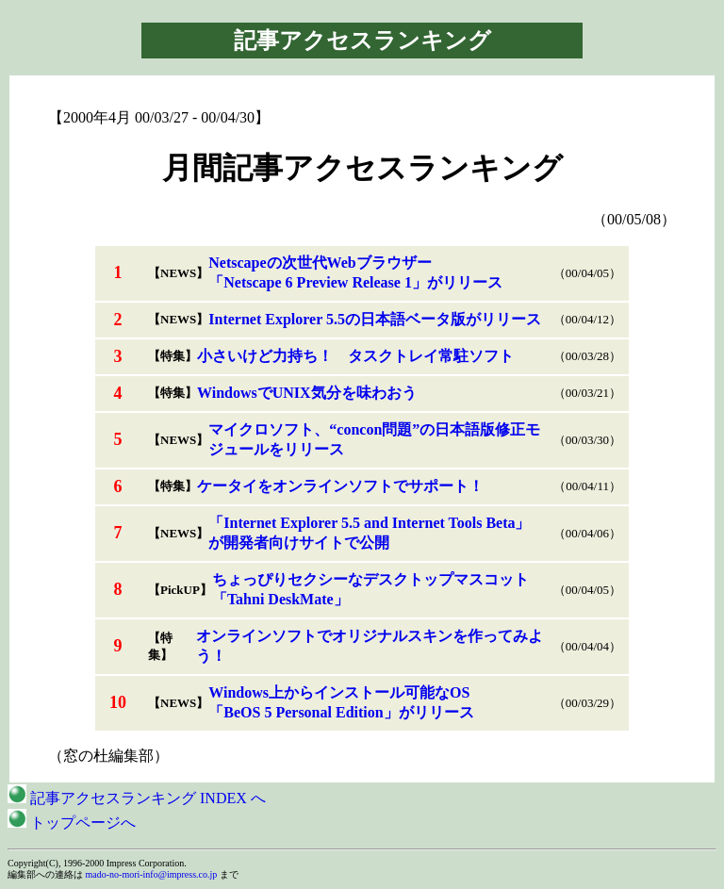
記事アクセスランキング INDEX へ (137, 798)
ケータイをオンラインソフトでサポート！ (340, 486)
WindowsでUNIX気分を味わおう (307, 393)
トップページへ (72, 823)
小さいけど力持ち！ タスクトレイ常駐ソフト (355, 356)
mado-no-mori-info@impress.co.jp (152, 874)
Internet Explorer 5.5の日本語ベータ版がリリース (374, 319)
